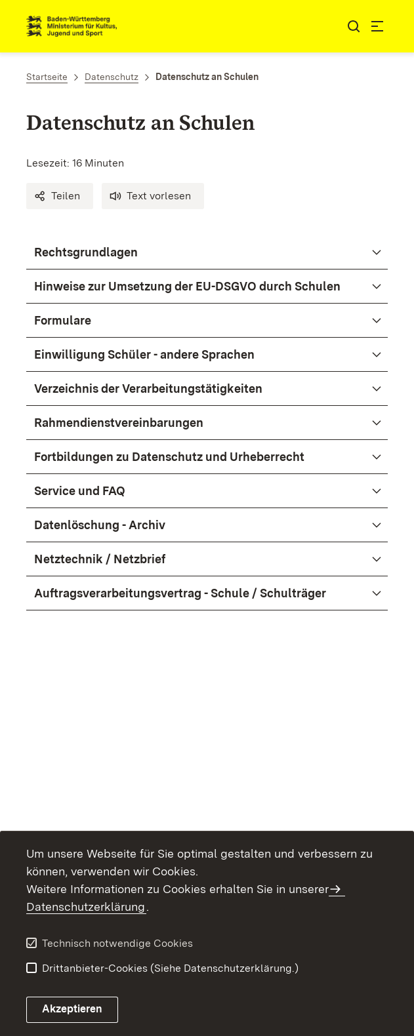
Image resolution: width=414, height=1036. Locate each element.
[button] (59, 196)
